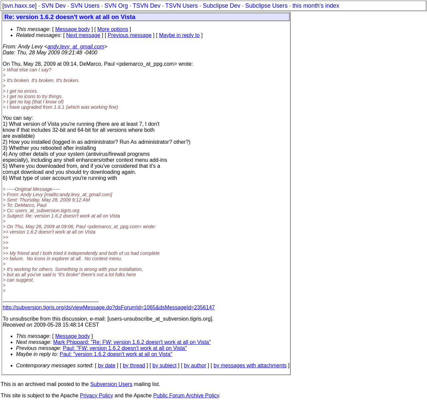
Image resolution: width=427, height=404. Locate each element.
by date (106, 365)
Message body (72, 29)
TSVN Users (181, 5)
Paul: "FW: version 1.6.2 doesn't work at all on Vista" (125, 348)
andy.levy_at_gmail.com (75, 46)
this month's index (316, 5)
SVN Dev (53, 5)
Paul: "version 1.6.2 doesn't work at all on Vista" (116, 354)
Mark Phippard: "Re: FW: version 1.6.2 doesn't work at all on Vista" (132, 342)
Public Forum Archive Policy (186, 395)
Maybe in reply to (179, 35)
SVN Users (84, 5)
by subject (164, 365)
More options (112, 29)
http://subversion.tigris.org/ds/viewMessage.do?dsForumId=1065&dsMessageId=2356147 (109, 307)
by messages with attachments (250, 365)
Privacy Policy (96, 395)
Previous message (130, 35)
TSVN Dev (146, 5)
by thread (134, 365)
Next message (83, 35)
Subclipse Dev (221, 5)
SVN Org (116, 5)
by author (195, 365)
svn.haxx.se (19, 5)
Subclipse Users (266, 5)
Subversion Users (111, 384)
